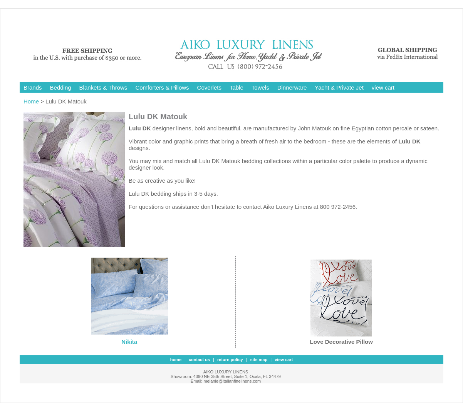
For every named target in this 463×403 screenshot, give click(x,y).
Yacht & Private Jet (339, 87)
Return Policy (230, 359)
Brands (32, 87)
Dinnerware (292, 87)
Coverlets (209, 87)
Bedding (60, 87)
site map (259, 359)
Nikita (129, 341)
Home (31, 101)
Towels (260, 87)
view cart (383, 87)
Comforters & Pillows (162, 87)
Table (236, 87)
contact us (199, 359)
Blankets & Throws (103, 87)
